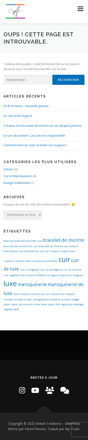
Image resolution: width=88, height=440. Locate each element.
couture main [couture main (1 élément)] (22, 261)
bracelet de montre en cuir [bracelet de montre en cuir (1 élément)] (21, 246)
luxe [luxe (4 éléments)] (10, 283)
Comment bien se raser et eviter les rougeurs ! (35, 145)
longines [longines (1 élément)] (78, 275)
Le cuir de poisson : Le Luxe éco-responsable (34, 136)
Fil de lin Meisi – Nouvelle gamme (26, 106)
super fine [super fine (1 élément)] (54, 304)
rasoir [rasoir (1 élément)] (7, 304)
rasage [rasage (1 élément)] (75, 299)
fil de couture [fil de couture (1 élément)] (27, 275)
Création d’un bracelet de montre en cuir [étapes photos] (42, 126)
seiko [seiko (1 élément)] (44, 304)
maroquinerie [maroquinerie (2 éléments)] (32, 284)
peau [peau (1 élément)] (45, 299)
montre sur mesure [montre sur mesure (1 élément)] (63, 294)
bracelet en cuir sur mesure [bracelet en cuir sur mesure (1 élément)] (41, 251)
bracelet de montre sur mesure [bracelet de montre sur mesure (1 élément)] (58, 246)
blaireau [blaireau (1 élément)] (9, 240)
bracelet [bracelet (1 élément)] (20, 240)
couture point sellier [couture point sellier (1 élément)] (45, 261)
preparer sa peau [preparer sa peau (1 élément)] (60, 299)
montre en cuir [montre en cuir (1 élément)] (40, 294)
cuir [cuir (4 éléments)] (64, 259)
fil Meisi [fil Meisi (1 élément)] (40, 275)
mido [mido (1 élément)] (16, 294)
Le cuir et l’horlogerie (18, 116)
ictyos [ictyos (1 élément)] (63, 275)
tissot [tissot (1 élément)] (16, 309)
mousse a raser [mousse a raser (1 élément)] (23, 299)
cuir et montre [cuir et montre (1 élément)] (72, 269)
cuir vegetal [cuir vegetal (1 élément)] (11, 275)
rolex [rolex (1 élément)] (37, 304)
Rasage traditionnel (17, 183)
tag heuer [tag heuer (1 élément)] (67, 304)
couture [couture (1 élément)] (9, 261)
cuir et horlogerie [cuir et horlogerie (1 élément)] (51, 269)
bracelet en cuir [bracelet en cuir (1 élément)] (14, 251)
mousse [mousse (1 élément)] (8, 299)
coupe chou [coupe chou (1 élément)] (67, 251)
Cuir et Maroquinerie (18, 176)
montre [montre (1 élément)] (25, 294)
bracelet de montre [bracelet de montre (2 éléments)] (63, 240)
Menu (80, 9)
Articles (9, 169)
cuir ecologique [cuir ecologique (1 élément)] (29, 269)
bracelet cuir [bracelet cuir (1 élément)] (34, 240)
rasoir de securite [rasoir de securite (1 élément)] (22, 304)
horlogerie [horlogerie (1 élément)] (52, 275)
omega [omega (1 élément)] (37, 299)
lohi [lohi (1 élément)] (69, 275)
